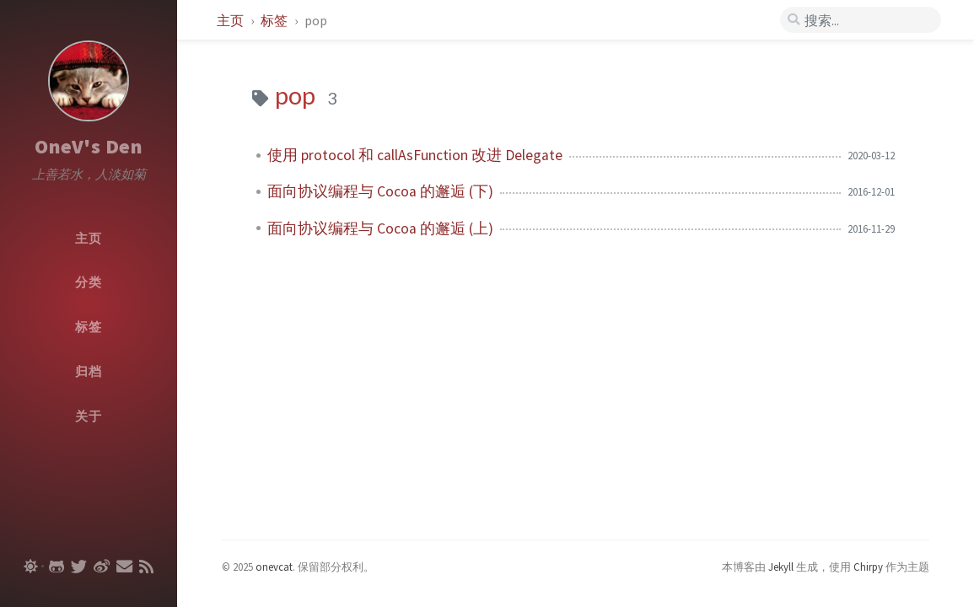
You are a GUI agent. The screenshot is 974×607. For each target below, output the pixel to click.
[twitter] (79, 566)
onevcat (274, 566)
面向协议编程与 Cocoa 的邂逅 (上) (380, 228)
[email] (124, 566)
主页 (231, 20)
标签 (275, 20)
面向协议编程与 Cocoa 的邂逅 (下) (380, 191)
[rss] (146, 566)
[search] (860, 20)
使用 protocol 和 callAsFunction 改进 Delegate (414, 155)
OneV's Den (89, 146)
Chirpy (868, 566)
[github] (56, 566)
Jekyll (781, 566)
